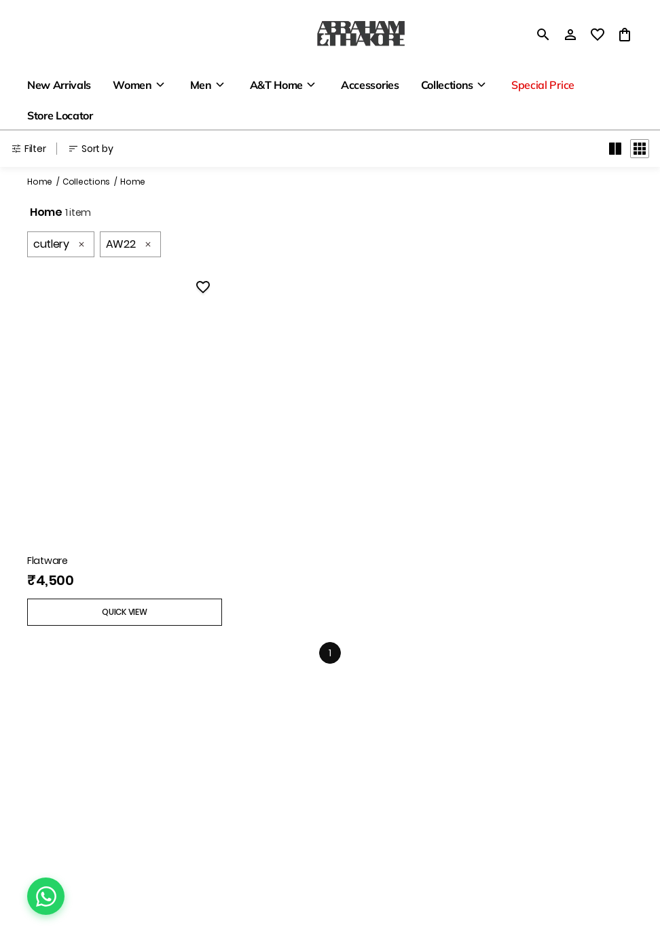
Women (132, 85)
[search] (543, 34)
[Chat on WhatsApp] (46, 896)
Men (201, 85)
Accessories (370, 85)
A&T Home (276, 85)
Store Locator (60, 115)
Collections (447, 85)
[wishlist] (597, 34)
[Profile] (570, 34)
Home (39, 181)
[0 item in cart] (625, 34)
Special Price (542, 85)
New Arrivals (59, 85)
